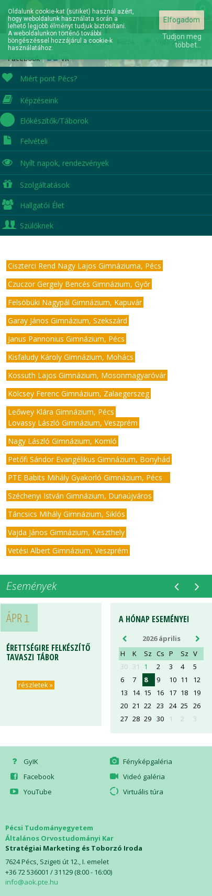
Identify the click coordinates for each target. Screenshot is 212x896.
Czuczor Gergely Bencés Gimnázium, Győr (79, 284)
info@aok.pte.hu (31, 882)
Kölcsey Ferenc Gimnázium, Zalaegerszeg (78, 393)
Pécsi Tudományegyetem (49, 827)
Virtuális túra (135, 791)
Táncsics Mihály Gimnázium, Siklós (66, 514)
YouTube (29, 791)
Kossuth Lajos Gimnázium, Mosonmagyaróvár (87, 375)
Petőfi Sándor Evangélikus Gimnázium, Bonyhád (89, 459)
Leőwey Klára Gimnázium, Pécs (61, 412)
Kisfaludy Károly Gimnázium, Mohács (70, 357)
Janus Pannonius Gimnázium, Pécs (66, 339)
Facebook (31, 776)
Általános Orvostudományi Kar (59, 838)
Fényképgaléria (140, 761)
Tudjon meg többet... (182, 40)
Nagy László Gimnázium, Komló (62, 441)
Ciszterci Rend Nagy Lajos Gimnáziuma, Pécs (84, 266)
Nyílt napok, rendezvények (54, 162)
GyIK (23, 761)
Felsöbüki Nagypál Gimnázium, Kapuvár (75, 302)
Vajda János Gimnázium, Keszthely (66, 532)
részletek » (35, 685)
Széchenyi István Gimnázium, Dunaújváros (80, 496)
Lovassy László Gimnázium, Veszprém (73, 423)
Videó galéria (136, 776)
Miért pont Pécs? (38, 77)
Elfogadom (181, 20)
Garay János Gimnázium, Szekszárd (67, 320)
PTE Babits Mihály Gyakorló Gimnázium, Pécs (88, 477)
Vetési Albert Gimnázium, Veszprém (68, 550)
